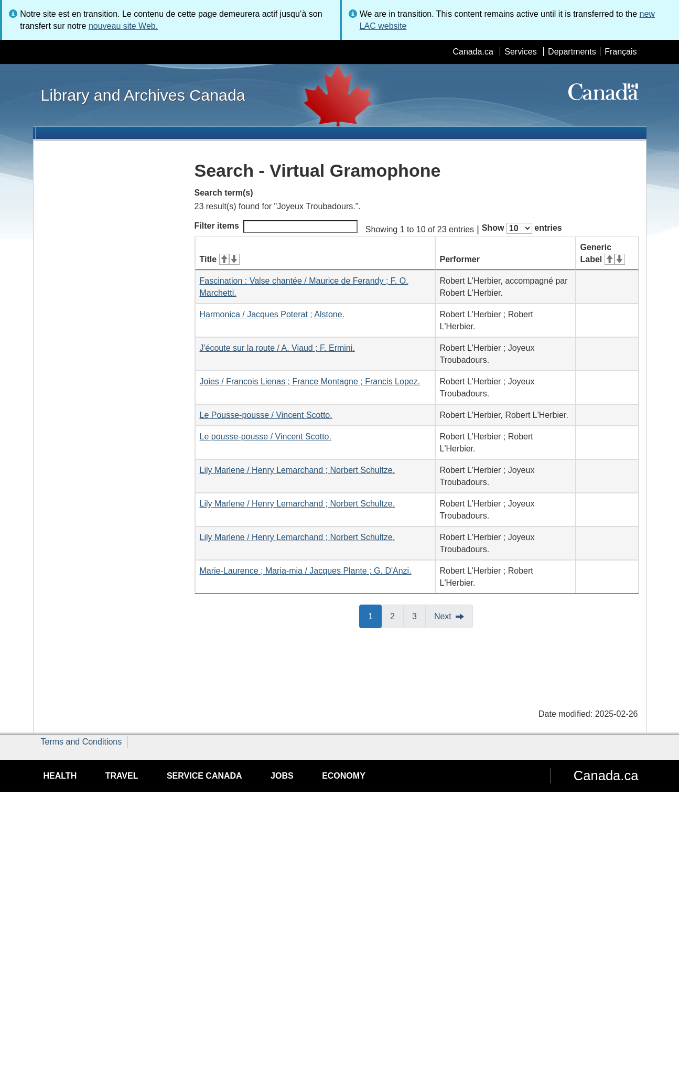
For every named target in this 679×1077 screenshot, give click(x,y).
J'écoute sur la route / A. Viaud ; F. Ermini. (277, 347)
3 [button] (419, 615)
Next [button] (442, 616)
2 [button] (397, 615)
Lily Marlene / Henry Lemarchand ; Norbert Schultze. (297, 470)
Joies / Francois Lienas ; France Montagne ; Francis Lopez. (310, 381)
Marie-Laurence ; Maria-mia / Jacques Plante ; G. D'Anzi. (306, 570)
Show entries (522, 228)
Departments (572, 51)
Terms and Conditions (81, 741)
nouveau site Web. (123, 25)
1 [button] (375, 615)
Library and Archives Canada (143, 95)
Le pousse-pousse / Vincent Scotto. (265, 436)
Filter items (276, 226)
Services (520, 51)
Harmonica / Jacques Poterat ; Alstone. (272, 314)
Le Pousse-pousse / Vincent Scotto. (266, 415)
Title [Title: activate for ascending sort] (220, 259)
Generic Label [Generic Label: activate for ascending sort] (602, 253)
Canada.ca (472, 51)
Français (621, 51)
